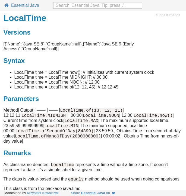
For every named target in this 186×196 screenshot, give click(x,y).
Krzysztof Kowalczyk (43, 193)
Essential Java (21, 5)
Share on (93, 193)
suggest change (168, 15)
